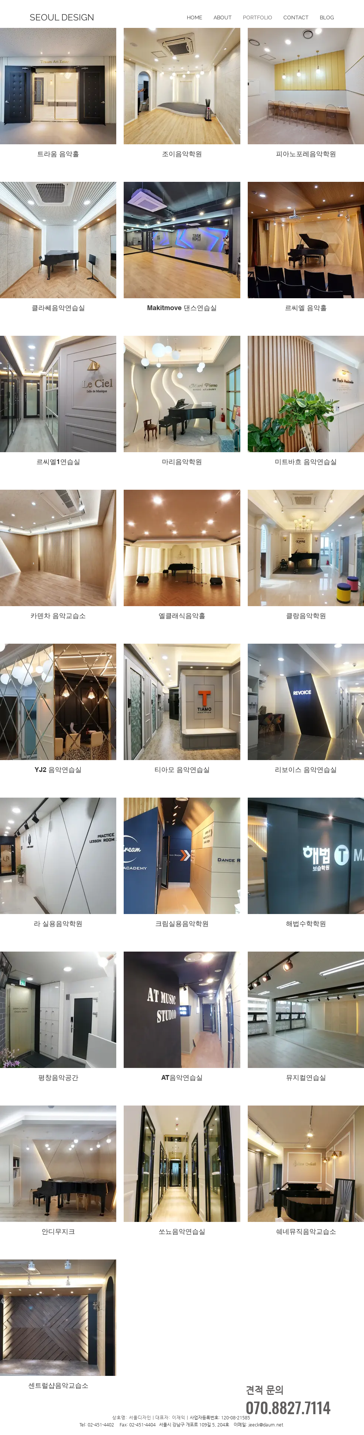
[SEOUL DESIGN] (62, 17)
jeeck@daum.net (265, 1424)
